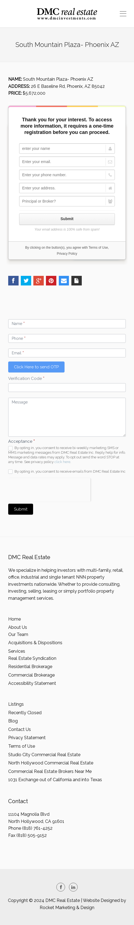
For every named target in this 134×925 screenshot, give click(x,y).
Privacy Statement (27, 737)
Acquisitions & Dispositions (35, 642)
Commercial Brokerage (31, 675)
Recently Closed (25, 712)
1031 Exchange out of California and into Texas (55, 779)
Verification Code (26, 378)
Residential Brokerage (30, 666)
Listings (16, 704)
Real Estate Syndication (32, 658)
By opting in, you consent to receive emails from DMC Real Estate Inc (67, 471)
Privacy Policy (67, 254)
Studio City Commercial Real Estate (44, 754)
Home (14, 619)
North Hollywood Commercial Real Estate (50, 763)
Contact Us (19, 729)
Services (16, 651)
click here (62, 462)
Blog (13, 721)
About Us (17, 627)
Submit (66, 219)
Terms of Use (98, 248)
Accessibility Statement (32, 683)
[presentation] (49, 489)
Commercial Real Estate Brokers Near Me (50, 771)
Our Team (18, 634)
